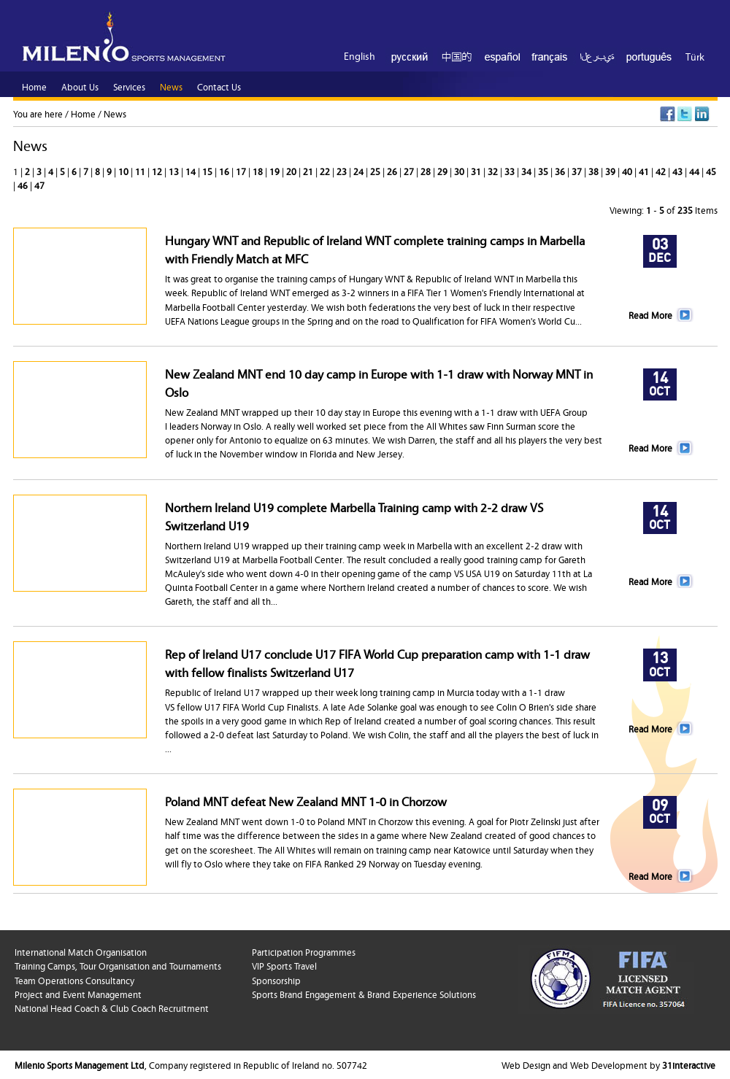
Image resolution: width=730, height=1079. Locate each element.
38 (594, 170)
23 (343, 170)
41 (645, 170)
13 (175, 170)
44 (695, 170)
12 (158, 170)
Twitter (685, 114)
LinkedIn (702, 114)
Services (129, 86)
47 (39, 184)
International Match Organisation (81, 951)
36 (561, 170)
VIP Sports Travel (284, 965)
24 (359, 170)
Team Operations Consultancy (74, 979)
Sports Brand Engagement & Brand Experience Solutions (364, 993)
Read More (650, 314)
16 (225, 170)
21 (309, 170)
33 (510, 170)
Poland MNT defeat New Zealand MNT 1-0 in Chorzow (306, 800)
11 (141, 170)
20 (292, 170)
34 (527, 170)
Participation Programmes (304, 951)
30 (460, 170)
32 (494, 170)
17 (242, 170)
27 (410, 170)
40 (628, 170)
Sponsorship (276, 979)
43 (678, 170)
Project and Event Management (78, 993)
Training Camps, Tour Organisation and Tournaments (118, 965)
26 (393, 170)
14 (191, 170)
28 (426, 170)
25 (376, 170)
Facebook (667, 114)
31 (477, 170)
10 (124, 170)
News (115, 113)
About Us (80, 86)
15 (208, 170)
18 (259, 170)
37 (578, 170)
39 (611, 170)
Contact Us (219, 86)
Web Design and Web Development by (608, 1064)
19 (275, 170)
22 (326, 170)
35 (544, 170)
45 (711, 170)
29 (443, 170)
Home (83, 113)
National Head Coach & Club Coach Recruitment (112, 1007)
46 (24, 184)
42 (662, 170)
